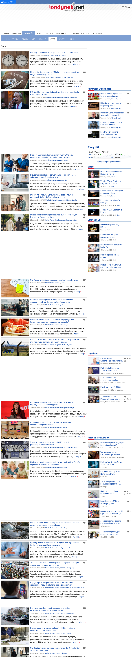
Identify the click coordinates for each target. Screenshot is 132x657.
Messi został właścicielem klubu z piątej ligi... (111, 172)
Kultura (57, 568)
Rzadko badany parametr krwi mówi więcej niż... (110, 246)
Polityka (64, 97)
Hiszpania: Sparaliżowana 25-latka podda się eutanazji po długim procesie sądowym (54, 73)
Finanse (64, 467)
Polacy (58, 305)
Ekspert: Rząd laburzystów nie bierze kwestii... (111, 123)
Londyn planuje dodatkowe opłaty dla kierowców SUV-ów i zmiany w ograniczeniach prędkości (54, 524)
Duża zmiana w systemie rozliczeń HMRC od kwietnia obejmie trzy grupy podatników (52, 629)
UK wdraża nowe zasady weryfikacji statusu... (110, 104)
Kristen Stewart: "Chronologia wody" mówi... (111, 359)
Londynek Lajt (94, 219)
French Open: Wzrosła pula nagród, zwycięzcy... (111, 192)
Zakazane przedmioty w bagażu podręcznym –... (110, 482)
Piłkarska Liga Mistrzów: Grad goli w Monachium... (111, 201)
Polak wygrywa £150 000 (110, 387)
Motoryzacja (71, 528)
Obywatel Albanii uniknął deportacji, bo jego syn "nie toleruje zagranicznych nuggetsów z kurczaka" (52, 321)
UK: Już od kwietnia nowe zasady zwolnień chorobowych (54, 280)
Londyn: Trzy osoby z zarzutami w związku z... (110, 133)
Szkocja (64, 427)
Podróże (64, 180)
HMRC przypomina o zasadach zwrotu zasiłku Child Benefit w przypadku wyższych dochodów (55, 463)
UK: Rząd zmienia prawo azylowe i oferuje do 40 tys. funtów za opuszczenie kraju (55, 649)
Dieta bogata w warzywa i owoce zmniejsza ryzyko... (111, 266)
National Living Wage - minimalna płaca (109, 492)
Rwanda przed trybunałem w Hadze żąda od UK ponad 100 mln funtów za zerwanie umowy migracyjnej (54, 340)
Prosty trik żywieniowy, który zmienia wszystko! (112, 226)
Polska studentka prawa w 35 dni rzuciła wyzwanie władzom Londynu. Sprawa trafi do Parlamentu (51, 301)
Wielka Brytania (50, 97)
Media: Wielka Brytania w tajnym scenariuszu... (110, 95)
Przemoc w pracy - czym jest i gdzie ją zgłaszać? (112, 444)
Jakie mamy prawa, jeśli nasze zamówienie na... (110, 533)
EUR (111, 155)
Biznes (63, 633)
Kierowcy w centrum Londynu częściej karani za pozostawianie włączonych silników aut (50, 609)
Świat (47, 55)
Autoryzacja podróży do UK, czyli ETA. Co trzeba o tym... (111, 512)
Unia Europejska (60, 55)
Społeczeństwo (67, 77)
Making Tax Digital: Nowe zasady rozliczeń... (111, 463)
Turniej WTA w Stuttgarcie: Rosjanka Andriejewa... (111, 182)
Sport (90, 166)
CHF (111, 158)
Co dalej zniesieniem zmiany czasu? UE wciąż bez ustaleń (54, 52)
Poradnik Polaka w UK (98, 437)
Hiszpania (58, 77)
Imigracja (64, 325)
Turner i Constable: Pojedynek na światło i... (110, 397)
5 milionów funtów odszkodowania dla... (109, 378)
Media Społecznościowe (75, 588)
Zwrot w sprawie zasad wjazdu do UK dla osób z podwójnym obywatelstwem (50, 443)
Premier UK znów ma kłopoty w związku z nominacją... (112, 114)
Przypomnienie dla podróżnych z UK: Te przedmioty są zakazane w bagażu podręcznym (53, 176)
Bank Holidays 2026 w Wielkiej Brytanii (109, 502)
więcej (75, 64)
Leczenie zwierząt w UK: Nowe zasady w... (110, 472)
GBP (90, 155)
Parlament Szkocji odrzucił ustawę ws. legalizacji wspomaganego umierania (50, 423)
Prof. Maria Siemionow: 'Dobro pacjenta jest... (110, 369)
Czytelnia (92, 353)
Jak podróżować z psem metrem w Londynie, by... (110, 522)
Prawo (52, 55)
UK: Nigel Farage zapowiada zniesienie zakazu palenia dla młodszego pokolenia (54, 93)
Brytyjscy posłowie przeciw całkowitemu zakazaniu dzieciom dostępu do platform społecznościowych (51, 583)
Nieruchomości (61, 200)
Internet (64, 588)
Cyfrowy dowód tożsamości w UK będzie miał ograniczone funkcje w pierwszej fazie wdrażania (54, 544)
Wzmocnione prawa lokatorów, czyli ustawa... (110, 453)
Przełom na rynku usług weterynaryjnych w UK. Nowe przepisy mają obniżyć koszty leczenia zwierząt (52, 156)
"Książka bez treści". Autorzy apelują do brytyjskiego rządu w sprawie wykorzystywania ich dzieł (54, 563)
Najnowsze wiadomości (99, 88)
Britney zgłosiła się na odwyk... (109, 256)
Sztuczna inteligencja (67, 568)
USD (90, 158)
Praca (58, 283)
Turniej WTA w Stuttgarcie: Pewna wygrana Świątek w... (112, 211)
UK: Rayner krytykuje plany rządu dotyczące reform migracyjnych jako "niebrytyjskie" (51, 403)
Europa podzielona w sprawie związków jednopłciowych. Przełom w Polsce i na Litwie (53, 216)
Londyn (74, 200)
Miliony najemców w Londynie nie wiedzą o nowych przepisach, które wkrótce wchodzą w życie (51, 196)
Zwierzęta (64, 160)
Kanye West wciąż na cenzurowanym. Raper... (110, 236)
